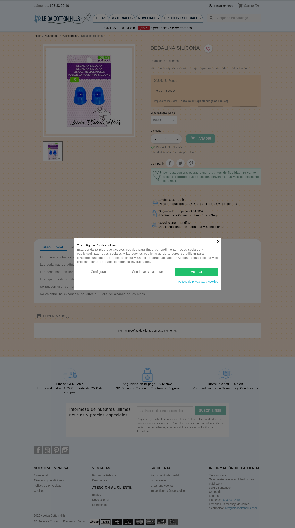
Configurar (98, 271)
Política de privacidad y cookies (198, 281)
